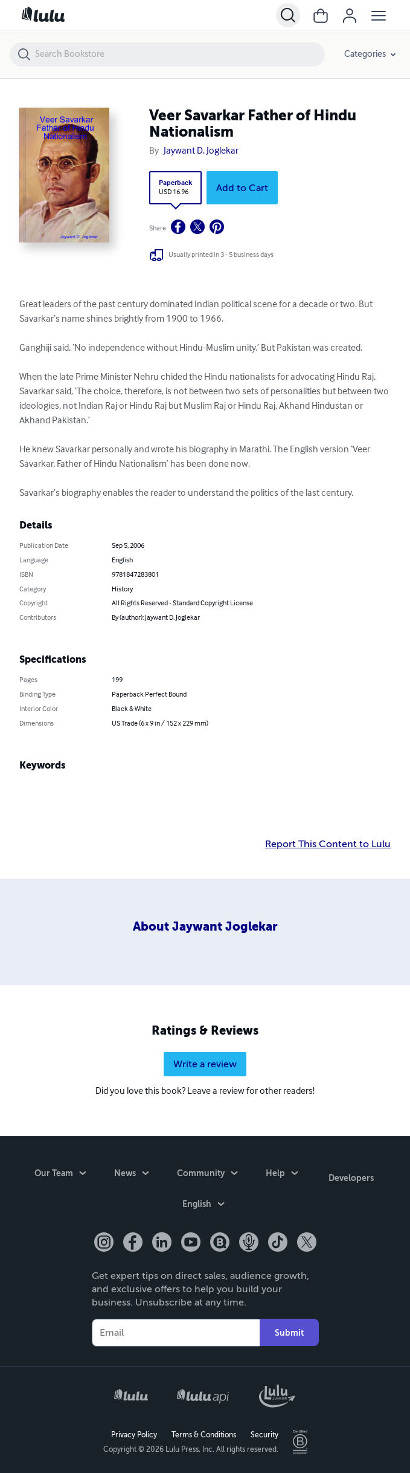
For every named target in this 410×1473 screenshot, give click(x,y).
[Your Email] (176, 1331)
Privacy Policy (134, 1434)
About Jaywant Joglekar (205, 927)
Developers (351, 1175)
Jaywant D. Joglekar (201, 151)
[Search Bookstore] (179, 54)
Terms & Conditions (203, 1434)
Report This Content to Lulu (328, 844)
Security (264, 1434)
